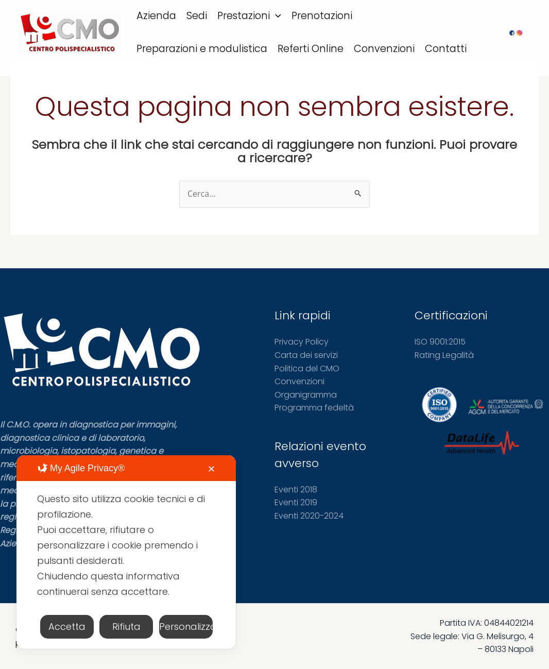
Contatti (446, 49)
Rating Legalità (444, 355)
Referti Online (311, 49)
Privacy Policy (301, 342)
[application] (275, 16)
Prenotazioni (321, 16)
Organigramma (305, 395)
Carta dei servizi (306, 355)
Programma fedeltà (314, 408)
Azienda (156, 16)
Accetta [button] (66, 626)
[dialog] (126, 552)
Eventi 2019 (295, 502)
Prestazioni (249, 16)
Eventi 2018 (295, 489)
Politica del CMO (306, 368)
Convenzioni (384, 49)
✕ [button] (211, 468)
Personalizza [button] (186, 626)
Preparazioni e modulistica (201, 49)
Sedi (196, 16)
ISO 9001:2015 (440, 342)
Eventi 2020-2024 (309, 516)
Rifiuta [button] (126, 626)
